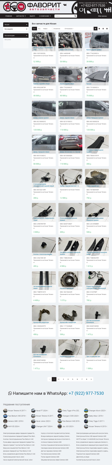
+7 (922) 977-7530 (86, 393)
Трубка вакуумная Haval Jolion (13, 457)
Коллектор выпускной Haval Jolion (88, 460)
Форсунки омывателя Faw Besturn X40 (16, 448)
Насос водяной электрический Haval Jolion (18, 460)
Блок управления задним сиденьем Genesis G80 (92, 442)
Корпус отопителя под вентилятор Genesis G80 (56, 433)
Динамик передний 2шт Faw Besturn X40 (17, 451)
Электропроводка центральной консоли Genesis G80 (92, 433)
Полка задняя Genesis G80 (50, 457)
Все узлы (8, 40)
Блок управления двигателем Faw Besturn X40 (19, 454)
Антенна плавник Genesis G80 (51, 442)
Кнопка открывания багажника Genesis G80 (56, 445)
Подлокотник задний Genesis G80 (87, 454)
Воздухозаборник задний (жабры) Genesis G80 (56, 436)
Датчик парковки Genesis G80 (51, 451)
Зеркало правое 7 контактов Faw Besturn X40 (18, 445)
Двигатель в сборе (82, 457)
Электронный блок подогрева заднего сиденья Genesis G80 (92, 448)
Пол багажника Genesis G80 (50, 454)
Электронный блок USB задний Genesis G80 (91, 436)
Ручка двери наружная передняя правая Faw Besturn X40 (19, 442)
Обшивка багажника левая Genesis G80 (54, 460)
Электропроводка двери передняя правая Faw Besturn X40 (19, 433)
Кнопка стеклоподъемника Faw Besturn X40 (18, 439)
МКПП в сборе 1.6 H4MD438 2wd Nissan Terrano (92, 439)
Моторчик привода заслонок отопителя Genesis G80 (56, 439)
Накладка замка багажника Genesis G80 (55, 448)
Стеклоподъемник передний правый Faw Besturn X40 (19, 436)
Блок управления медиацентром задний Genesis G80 (92, 445)
